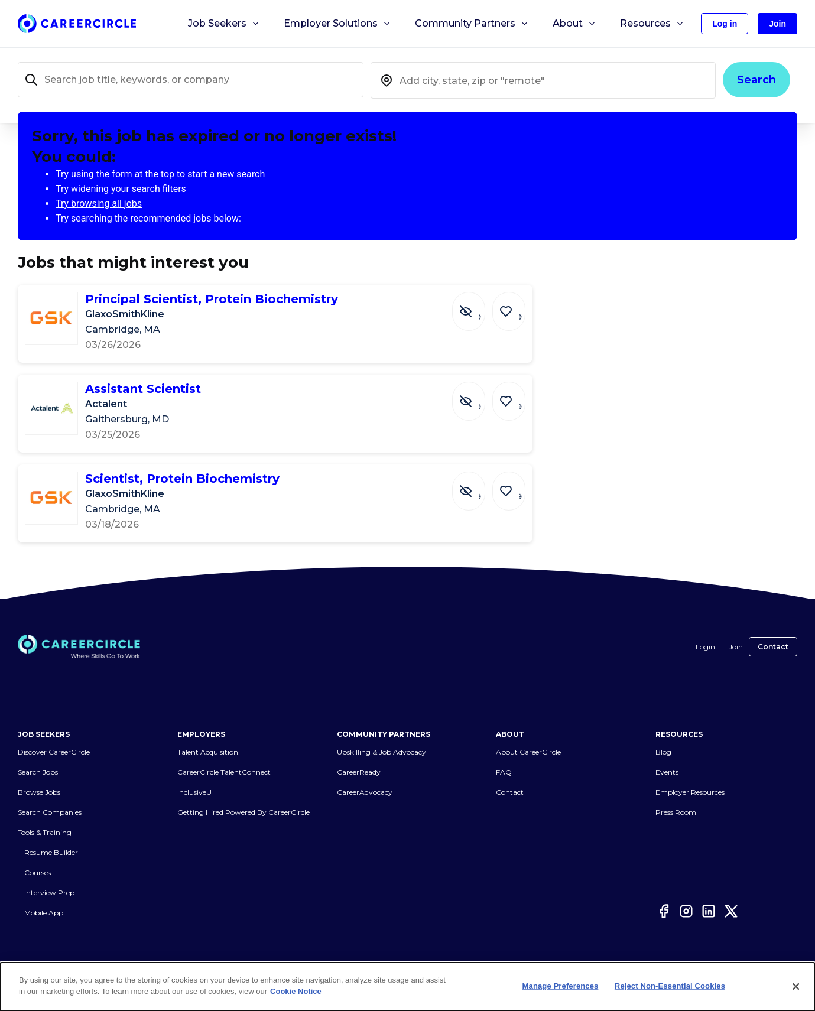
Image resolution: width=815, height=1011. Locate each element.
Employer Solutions (337, 24)
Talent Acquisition (207, 751)
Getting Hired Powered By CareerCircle (243, 812)
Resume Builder (51, 852)
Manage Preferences (560, 985)
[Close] (796, 986)
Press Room (675, 812)
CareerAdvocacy (364, 792)
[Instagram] (686, 911)
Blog (663, 751)
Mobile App (43, 912)
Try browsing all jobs (99, 203)
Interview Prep (49, 892)
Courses (37, 872)
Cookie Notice (296, 991)
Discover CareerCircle (54, 751)
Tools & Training (45, 832)
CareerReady (359, 772)
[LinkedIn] (708, 911)
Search (756, 79)
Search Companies (50, 812)
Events (666, 772)
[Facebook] (663, 911)
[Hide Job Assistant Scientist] (477, 395)
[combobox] (543, 80)
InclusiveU (194, 792)
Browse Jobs (39, 792)
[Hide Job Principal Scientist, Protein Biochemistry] (477, 305)
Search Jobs (38, 772)
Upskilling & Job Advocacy (381, 751)
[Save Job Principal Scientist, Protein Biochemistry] (511, 305)
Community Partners (472, 24)
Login (705, 646)
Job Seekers (224, 24)
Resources (652, 24)
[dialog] (407, 987)
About (574, 24)
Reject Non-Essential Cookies (670, 985)
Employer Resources (690, 792)
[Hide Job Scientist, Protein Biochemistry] (477, 485)
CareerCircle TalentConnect (224, 772)
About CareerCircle (528, 751)
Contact (773, 646)
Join (736, 646)
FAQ (504, 772)
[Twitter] (731, 911)
